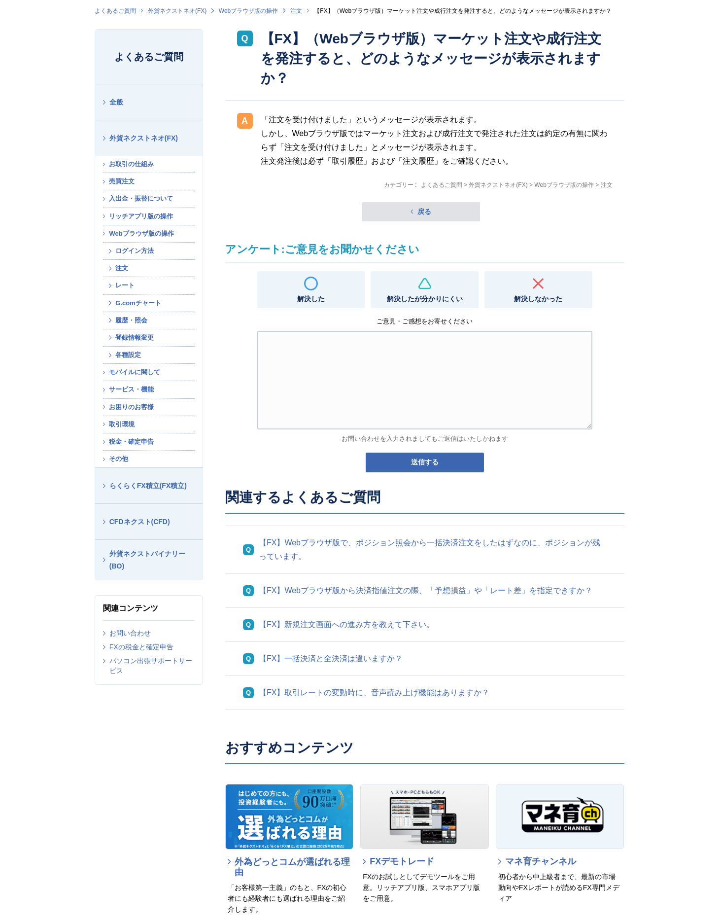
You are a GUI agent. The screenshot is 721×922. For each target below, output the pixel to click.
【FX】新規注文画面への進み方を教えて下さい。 (346, 624)
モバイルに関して (134, 372)
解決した (311, 299)
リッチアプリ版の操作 (141, 216)
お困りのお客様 (131, 407)
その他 (118, 458)
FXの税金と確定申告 (141, 647)
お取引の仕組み (131, 164)
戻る (424, 211)
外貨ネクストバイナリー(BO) (147, 560)
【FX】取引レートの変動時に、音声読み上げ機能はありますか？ (374, 692)
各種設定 (128, 354)
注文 (296, 10)
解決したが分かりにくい (425, 299)
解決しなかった (538, 299)
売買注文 (122, 181)
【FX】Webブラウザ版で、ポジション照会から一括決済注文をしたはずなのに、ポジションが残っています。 (429, 549)
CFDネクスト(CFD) (139, 522)
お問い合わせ (130, 633)
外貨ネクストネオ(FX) (177, 10)
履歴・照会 (131, 320)
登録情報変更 (134, 337)
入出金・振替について (141, 198)
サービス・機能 (131, 389)
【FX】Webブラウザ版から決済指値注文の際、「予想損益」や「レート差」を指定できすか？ (425, 590)
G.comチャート (138, 303)
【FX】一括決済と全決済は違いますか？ (331, 658)
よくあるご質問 (115, 10)
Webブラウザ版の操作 (248, 10)
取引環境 (122, 424)
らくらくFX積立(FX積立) (148, 486)
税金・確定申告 (131, 441)
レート (125, 285)
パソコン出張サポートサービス (150, 665)
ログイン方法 (134, 250)
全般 (116, 102)
